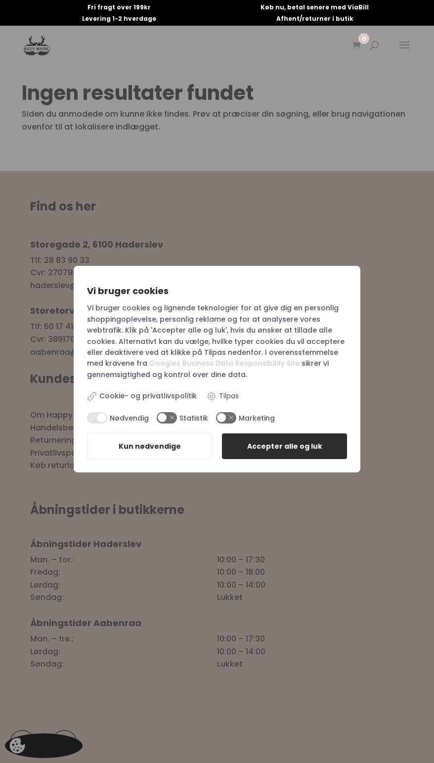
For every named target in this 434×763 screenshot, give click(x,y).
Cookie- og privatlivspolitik (142, 396)
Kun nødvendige (150, 447)
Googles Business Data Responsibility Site (224, 363)
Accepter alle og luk (284, 447)
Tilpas (223, 396)
